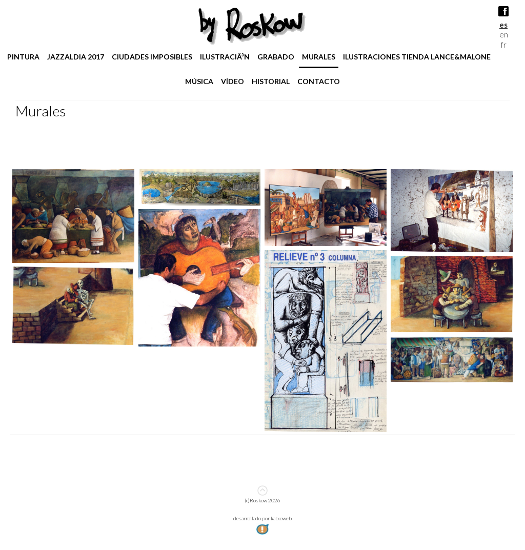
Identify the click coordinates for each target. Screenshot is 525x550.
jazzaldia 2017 (75, 56)
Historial (271, 81)
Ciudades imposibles (152, 56)
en (503, 34)
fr (504, 44)
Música (199, 81)
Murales (318, 56)
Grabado (275, 56)
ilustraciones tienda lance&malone (417, 56)
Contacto (318, 81)
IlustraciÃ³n (225, 56)
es (503, 24)
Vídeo (232, 81)
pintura (23, 56)
